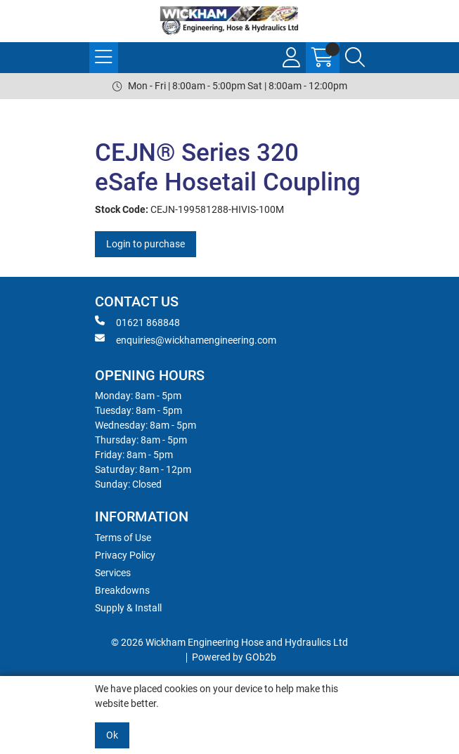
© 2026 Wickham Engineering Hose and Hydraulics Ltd (229, 642)
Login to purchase (145, 243)
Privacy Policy (125, 555)
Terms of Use (123, 537)
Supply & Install (128, 607)
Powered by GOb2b (234, 657)
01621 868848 (137, 322)
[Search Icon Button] (355, 57)
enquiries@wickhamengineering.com (185, 339)
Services (113, 572)
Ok (112, 735)
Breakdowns (122, 590)
